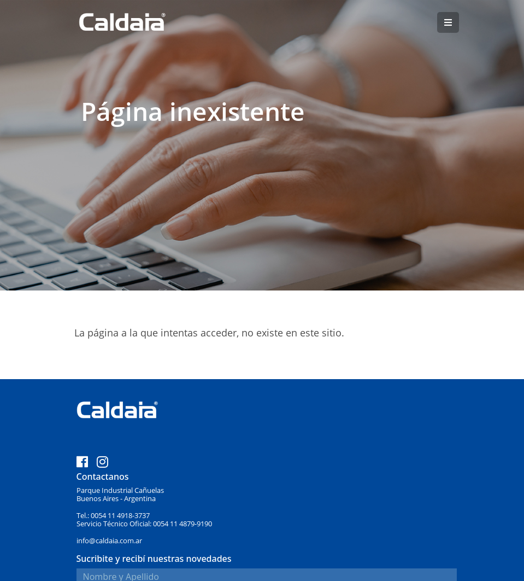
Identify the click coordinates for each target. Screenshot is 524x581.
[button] (448, 22)
